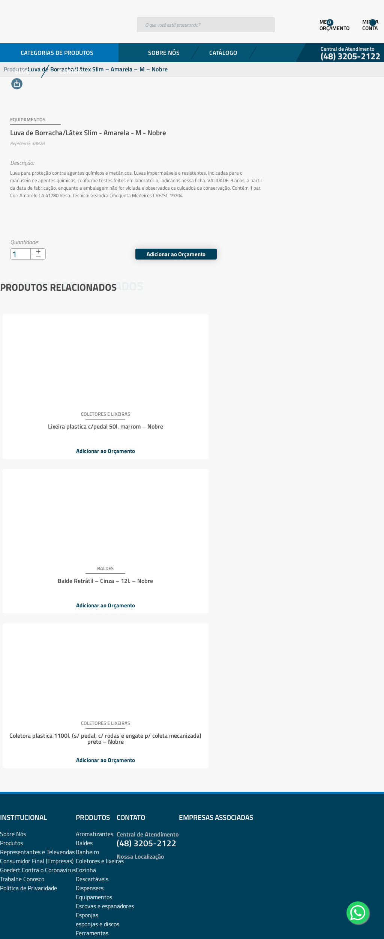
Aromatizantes (94, 514)
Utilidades (88, 830)
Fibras (83, 623)
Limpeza (86, 650)
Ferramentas (92, 614)
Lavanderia (90, 632)
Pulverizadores (94, 776)
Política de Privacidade (28, 569)
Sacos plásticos (95, 821)
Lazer (83, 641)
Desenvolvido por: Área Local (349, 922)
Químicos (87, 785)
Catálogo (223, 52)
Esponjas (87, 596)
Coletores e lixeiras (100, 541)
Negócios (87, 695)
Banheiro (87, 532)
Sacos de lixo (92, 812)
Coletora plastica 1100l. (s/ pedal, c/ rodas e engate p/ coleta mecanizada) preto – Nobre (317, 421)
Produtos (11, 523)
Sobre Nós (164, 52)
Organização (91, 704)
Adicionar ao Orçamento (321, 246)
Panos (83, 713)
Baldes (84, 523)
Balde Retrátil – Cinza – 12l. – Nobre (190, 415)
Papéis (84, 722)
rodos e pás (90, 794)
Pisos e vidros (93, 749)
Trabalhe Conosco (22, 560)
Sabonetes (89, 803)
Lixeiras (85, 659)
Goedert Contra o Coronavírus (38, 551)
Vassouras (89, 839)
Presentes (88, 758)
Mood (83, 677)
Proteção (87, 767)
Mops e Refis (92, 686)
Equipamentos (94, 578)
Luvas (83, 668)
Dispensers (90, 569)
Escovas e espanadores (105, 587)
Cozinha (86, 551)
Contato (71, 71)
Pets (81, 740)
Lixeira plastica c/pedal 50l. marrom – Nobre (63, 418)
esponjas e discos (97, 605)
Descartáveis (92, 560)
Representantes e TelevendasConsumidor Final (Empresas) (37, 537)
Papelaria (87, 731)
